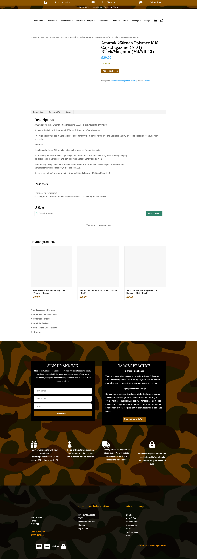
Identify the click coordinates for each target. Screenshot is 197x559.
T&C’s (80, 518)
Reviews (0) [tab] (54, 112)
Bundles (129, 515)
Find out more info (133, 419)
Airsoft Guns (38, 21)
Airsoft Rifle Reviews (40, 323)
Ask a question (154, 213)
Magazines (54, 37)
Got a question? (38, 532)
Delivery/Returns (87, 7)
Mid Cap (64, 37)
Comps (147, 21)
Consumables (65, 21)
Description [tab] (38, 112)
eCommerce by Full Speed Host (152, 545)
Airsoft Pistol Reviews (40, 319)
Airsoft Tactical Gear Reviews (44, 328)
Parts (115, 21)
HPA (124, 21)
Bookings (135, 21)
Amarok (146, 81)
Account (108, 7)
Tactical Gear (132, 532)
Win (116, 7)
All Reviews (36, 332)
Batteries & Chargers (84, 21)
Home (33, 37)
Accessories (103, 21)
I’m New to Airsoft (86, 515)
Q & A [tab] (68, 112)
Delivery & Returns (86, 521)
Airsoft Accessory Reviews (43, 310)
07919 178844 (37, 535)
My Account (83, 528)
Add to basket (109, 71)
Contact (99, 7)
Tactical (51, 21)
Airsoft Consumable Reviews (44, 314)
